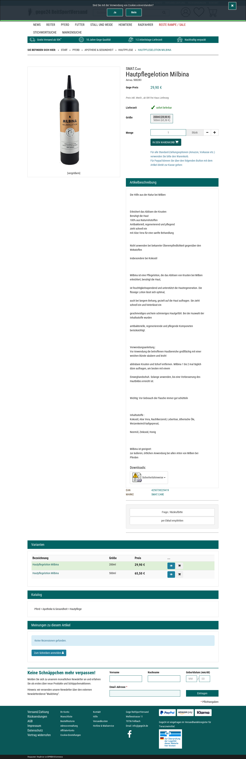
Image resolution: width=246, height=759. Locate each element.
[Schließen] (232, 6)
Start (64, 49)
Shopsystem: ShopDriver (35, 757)
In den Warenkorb (165, 142)
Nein (133, 12)
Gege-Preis (132, 87)
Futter (80, 25)
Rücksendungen (37, 716)
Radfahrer (145, 25)
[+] (215, 132)
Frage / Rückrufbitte (172, 512)
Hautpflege (125, 49)
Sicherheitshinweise (148, 478)
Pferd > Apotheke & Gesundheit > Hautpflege (58, 609)
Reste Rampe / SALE (172, 25)
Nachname (153, 672)
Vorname (114, 672)
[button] (171, 566)
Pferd (65, 25)
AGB (30, 721)
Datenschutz (35, 730)
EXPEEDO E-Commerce (55, 757)
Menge (129, 132)
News (37, 25)
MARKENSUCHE (72, 32)
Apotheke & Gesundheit (99, 49)
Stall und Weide (101, 25)
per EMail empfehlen (172, 520)
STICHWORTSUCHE (45, 32)
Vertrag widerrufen (39, 735)
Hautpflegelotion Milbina (45, 564)
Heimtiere (125, 25)
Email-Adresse (118, 687)
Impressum (34, 726)
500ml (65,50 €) (161, 120)
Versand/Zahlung (38, 712)
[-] (207, 132)
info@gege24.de (140, 725)
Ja (115, 12)
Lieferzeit (131, 107)
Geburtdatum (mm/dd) (198, 672)
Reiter (50, 25)
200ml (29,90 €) (161, 117)
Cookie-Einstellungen (70, 735)
